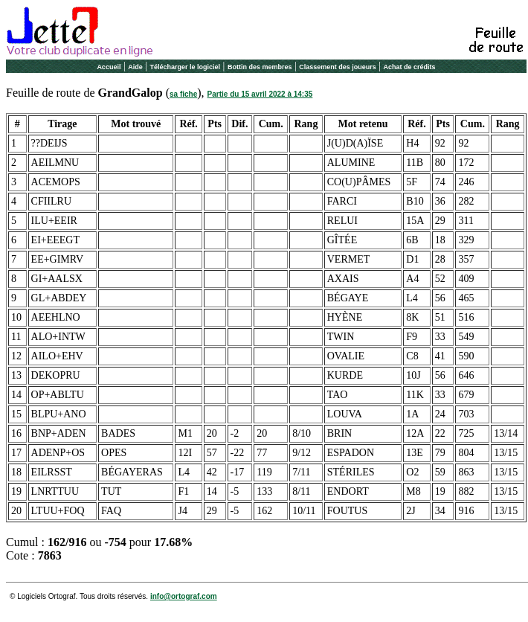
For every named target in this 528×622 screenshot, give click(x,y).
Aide (135, 67)
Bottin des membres (260, 67)
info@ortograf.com (183, 596)
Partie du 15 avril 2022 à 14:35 (260, 94)
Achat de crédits (410, 67)
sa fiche (183, 94)
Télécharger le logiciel (185, 67)
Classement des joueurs (337, 67)
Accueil (108, 67)
